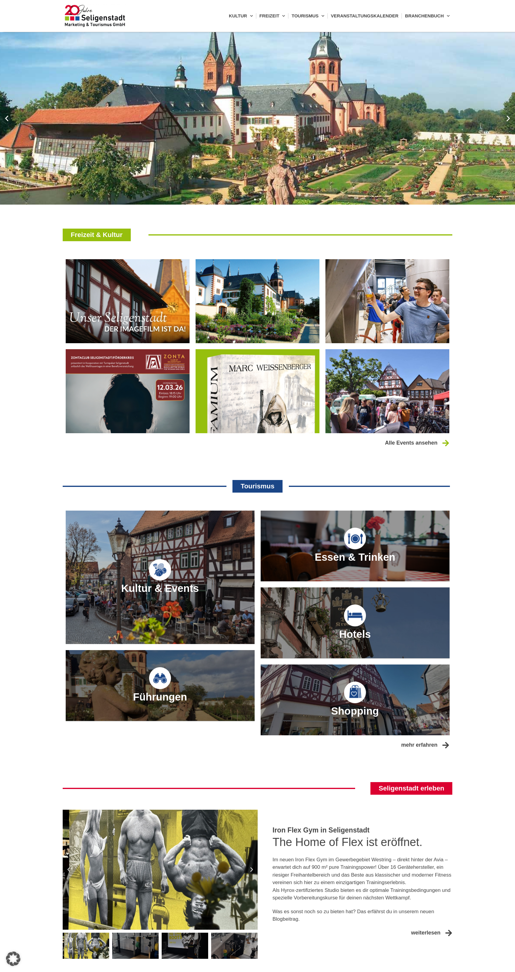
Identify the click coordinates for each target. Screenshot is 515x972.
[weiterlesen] (449, 965)
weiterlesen (425, 965)
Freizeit (272, 16)
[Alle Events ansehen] (445, 444)
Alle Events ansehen (411, 444)
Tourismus (308, 16)
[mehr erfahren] (446, 777)
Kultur (241, 16)
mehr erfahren (419, 777)
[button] (6, 118)
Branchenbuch (427, 16)
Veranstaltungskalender (364, 15)
